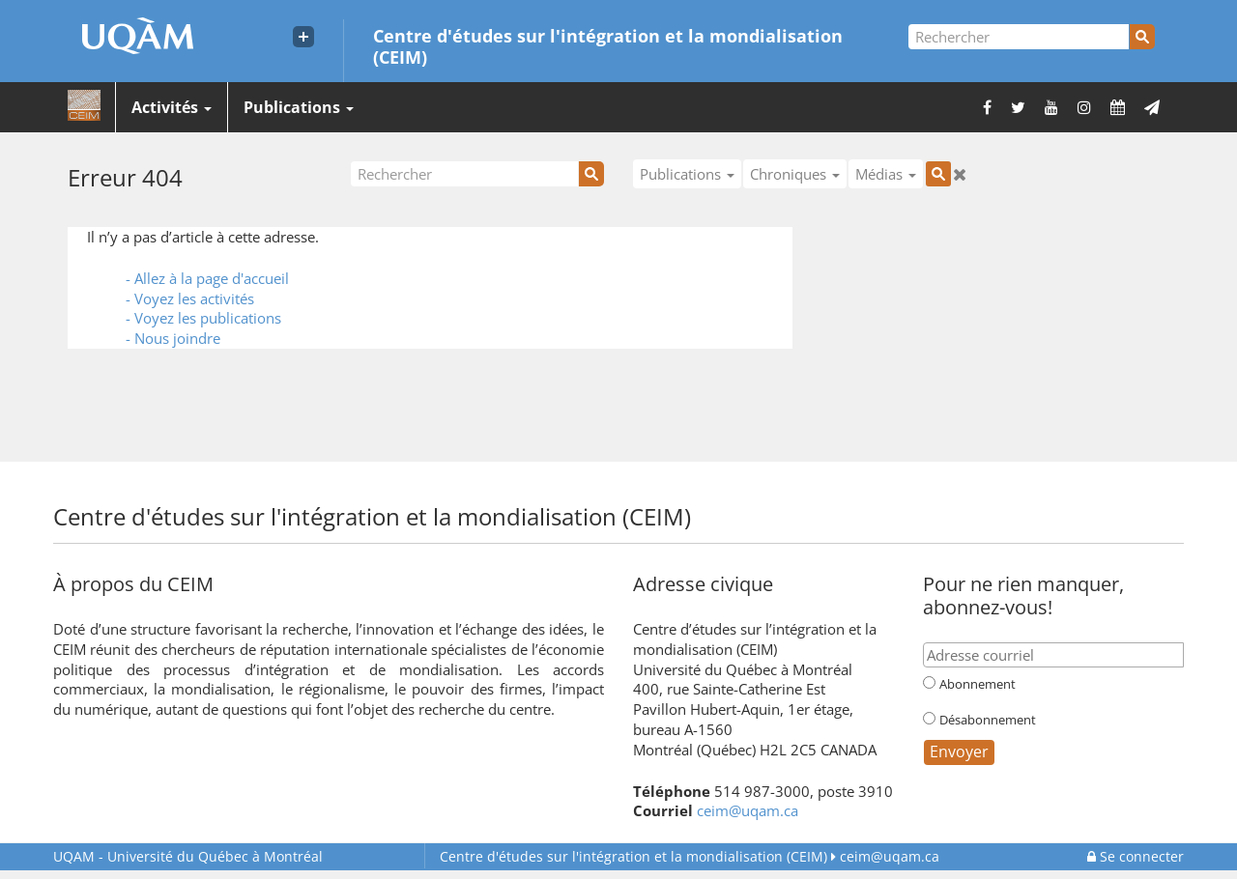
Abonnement (977, 684)
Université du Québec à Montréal (188, 856)
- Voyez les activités (190, 298)
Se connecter (1135, 856)
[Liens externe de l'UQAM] (303, 36)
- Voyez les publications (203, 317)
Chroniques (795, 174)
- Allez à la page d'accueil (207, 278)
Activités (171, 107)
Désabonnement (987, 719)
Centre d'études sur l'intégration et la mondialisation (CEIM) (608, 45)
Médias (885, 174)
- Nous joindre (173, 338)
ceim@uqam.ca (747, 810)
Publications (299, 107)
